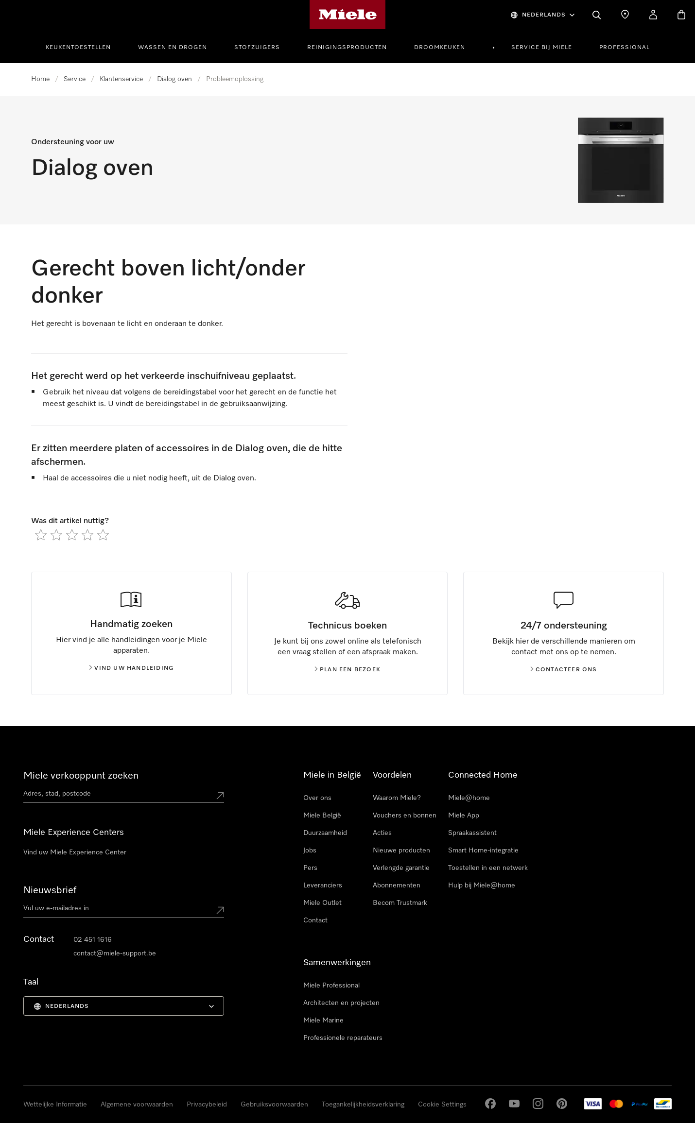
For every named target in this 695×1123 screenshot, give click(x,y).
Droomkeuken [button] (439, 48)
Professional (624, 48)
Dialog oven (174, 79)
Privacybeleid (207, 1104)
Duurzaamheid (325, 833)
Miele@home (469, 798)
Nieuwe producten (401, 850)
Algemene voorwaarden (137, 1104)
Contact (315, 920)
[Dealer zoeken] (625, 14)
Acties (382, 833)
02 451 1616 (92, 939)
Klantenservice (121, 79)
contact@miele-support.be (114, 953)
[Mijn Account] (653, 14)
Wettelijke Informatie (55, 1104)
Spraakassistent (472, 833)
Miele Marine (323, 1020)
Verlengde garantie (401, 868)
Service (75, 79)
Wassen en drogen (172, 48)
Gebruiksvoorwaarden (274, 1104)
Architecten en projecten (341, 1003)
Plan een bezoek (347, 670)
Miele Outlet (322, 903)
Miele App (463, 815)
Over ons (317, 798)
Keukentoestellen (78, 48)
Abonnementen (396, 885)
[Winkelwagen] (681, 14)
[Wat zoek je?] (597, 14)
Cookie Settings (442, 1104)
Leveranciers (322, 885)
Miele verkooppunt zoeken (81, 776)
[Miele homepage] (348, 14)
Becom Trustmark (400, 903)
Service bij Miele (541, 48)
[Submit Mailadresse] (220, 910)
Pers (310, 868)
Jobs (309, 850)
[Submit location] (220, 796)
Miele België (322, 815)
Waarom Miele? (397, 798)
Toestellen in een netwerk (488, 868)
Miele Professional (331, 985)
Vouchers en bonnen (404, 815)
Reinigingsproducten (347, 48)
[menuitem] (84, 46)
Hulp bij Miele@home (481, 885)
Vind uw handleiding (131, 668)
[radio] (41, 535)
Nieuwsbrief (49, 890)
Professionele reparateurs (342, 1038)
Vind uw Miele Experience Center (74, 852)
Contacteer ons (563, 670)
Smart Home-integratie (483, 850)
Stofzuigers (257, 48)
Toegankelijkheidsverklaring (363, 1104)
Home (40, 79)
